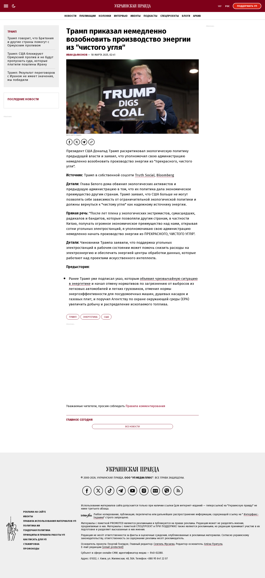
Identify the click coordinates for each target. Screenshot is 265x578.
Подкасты (150, 15)
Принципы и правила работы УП (44, 534)
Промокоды (31, 548)
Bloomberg (165, 175)
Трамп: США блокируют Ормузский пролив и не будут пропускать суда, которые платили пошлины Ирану (30, 59)
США (106, 317)
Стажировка (31, 544)
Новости (70, 15)
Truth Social (145, 175)
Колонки (105, 15)
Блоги (186, 15)
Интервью (121, 15)
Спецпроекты (169, 15)
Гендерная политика (36, 530)
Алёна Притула (213, 544)
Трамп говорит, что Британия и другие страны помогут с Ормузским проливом (30, 41)
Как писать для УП (35, 539)
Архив (197, 15)
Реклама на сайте (34, 511)
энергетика (90, 317)
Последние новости (23, 99)
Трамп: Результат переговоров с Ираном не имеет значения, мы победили (31, 76)
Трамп (73, 317)
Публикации (87, 15)
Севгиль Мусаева (164, 544)
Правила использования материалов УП (49, 521)
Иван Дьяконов (77, 54)
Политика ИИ (31, 525)
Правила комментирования (145, 406)
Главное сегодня (79, 419)
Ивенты (135, 15)
